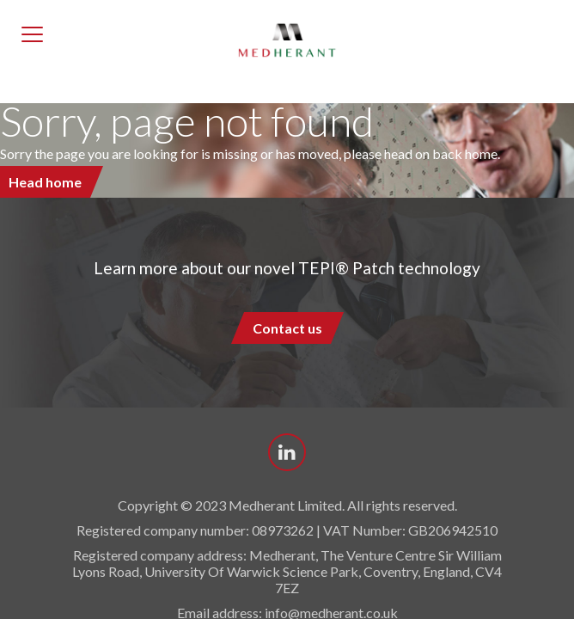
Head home (45, 182)
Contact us (287, 328)
